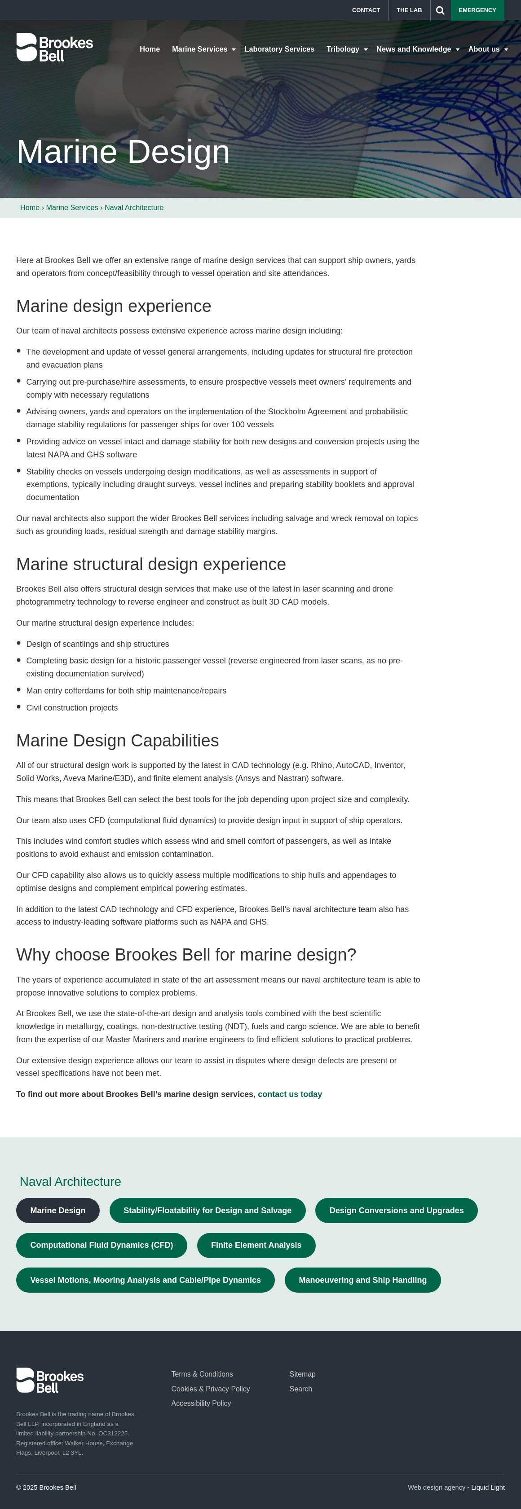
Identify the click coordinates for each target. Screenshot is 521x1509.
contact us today (290, 1094)
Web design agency (436, 1487)
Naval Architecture (70, 1182)
